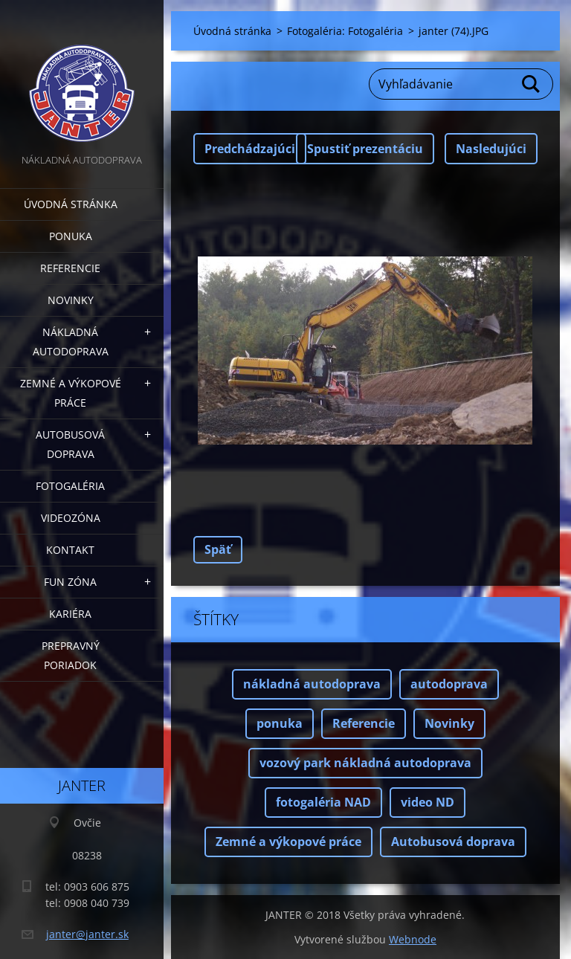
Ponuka (70, 236)
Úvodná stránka (70, 204)
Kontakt (70, 550)
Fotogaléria (70, 486)
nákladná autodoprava (312, 684)
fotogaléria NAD (323, 802)
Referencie (70, 268)
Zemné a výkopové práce (70, 393)
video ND (427, 802)
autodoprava (449, 684)
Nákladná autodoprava (71, 341)
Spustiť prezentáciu (365, 149)
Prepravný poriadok (71, 655)
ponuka (280, 723)
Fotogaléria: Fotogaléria (345, 31)
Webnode (412, 939)
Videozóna (70, 518)
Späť (217, 549)
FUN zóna (70, 582)
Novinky (71, 300)
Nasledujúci (491, 149)
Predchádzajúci (249, 149)
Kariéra (70, 614)
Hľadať (531, 84)
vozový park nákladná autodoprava (365, 763)
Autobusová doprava (70, 444)
